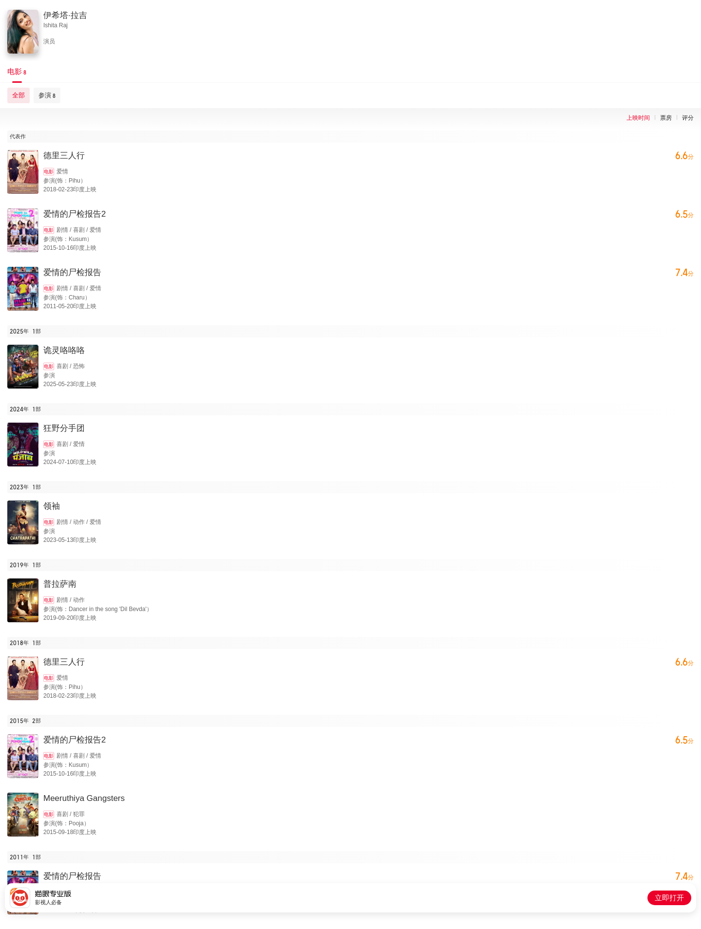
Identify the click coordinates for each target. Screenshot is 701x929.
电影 (49, 171)
